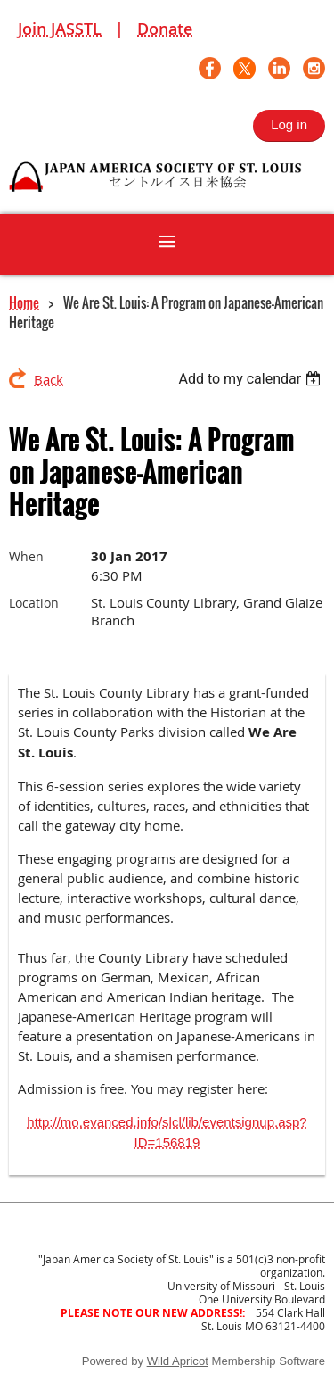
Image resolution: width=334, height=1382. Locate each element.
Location (34, 602)
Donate (164, 28)
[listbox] (251, 379)
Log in (289, 124)
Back (48, 379)
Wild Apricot (177, 1361)
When (26, 556)
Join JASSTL (60, 28)
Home (24, 302)
